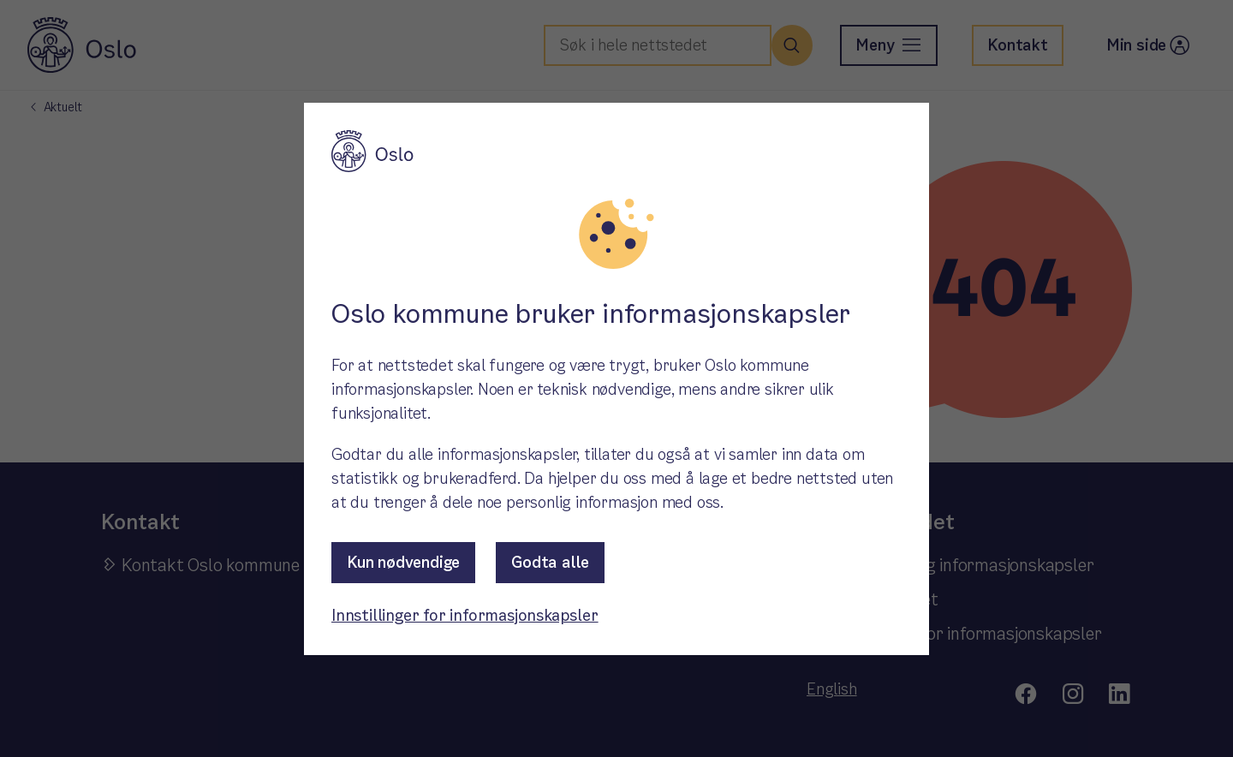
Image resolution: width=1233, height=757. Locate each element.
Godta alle (550, 562)
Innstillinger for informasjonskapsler (465, 615)
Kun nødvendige (403, 562)
